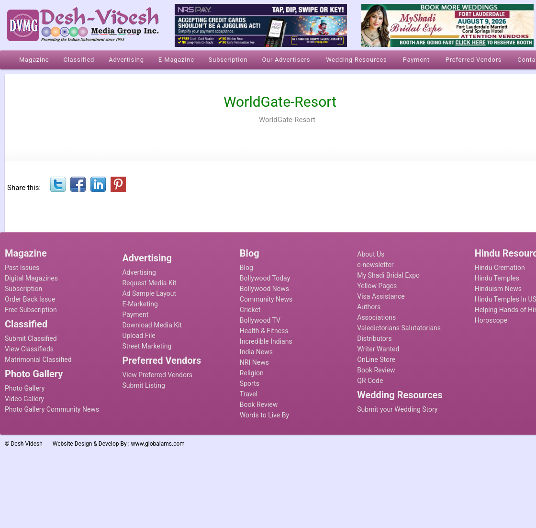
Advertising (139, 272)
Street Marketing (146, 346)
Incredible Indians (266, 341)
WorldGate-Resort (287, 119)
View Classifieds (29, 349)
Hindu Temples (497, 278)
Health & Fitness (264, 331)
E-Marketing (139, 304)
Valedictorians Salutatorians (399, 328)
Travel (248, 394)
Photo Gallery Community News (52, 409)
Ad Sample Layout (149, 293)
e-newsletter (375, 265)
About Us (370, 254)
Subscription (23, 288)
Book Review (259, 404)
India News (256, 352)
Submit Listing (143, 385)
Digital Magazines (31, 278)
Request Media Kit (149, 283)
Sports (249, 383)
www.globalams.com (158, 443)
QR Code (370, 380)
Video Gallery (24, 399)
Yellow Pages (377, 286)
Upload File (138, 335)
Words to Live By (264, 415)
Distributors (374, 338)
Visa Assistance (381, 296)
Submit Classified (31, 338)
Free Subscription (31, 310)
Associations (376, 317)
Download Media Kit (152, 325)
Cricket (250, 310)
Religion (252, 373)
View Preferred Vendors (157, 375)
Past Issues (22, 267)
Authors (368, 307)
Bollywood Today (265, 278)
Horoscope (491, 320)
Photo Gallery (25, 388)
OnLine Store (376, 359)
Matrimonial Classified (38, 359)
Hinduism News (498, 288)
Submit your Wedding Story (397, 409)
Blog (246, 267)
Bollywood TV (260, 320)
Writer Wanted (378, 349)
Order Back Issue (30, 299)
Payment (135, 314)
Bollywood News (264, 288)
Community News (266, 299)
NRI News (254, 362)
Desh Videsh (27, 443)
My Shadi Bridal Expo (388, 275)
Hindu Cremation (500, 267)
